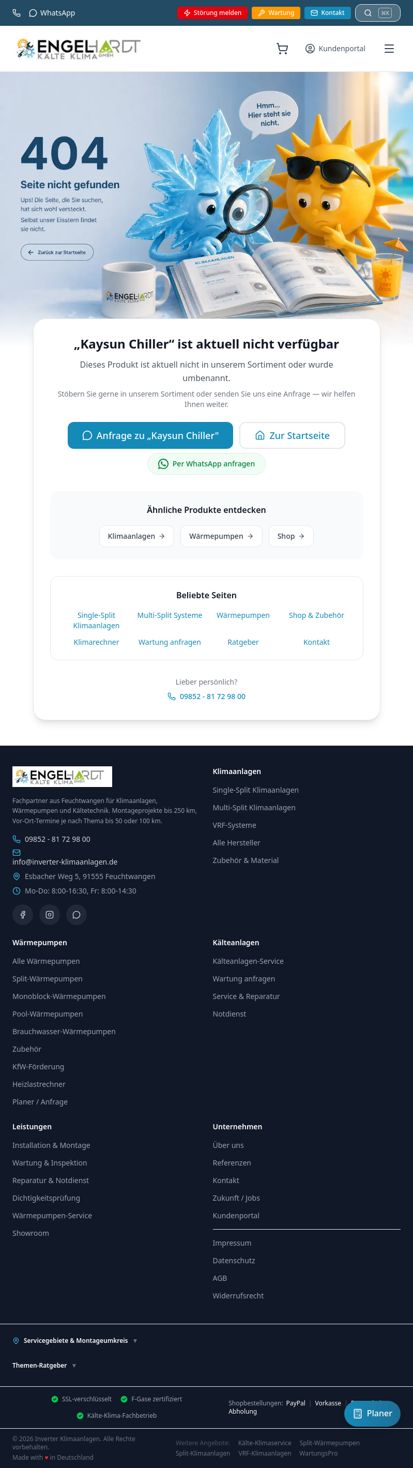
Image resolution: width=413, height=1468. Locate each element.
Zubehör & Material (246, 860)
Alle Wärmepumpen (46, 961)
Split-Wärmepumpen (47, 978)
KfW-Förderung (38, 1066)
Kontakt (316, 642)
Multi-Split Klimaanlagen (254, 807)
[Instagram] (49, 914)
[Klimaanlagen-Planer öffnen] (372, 1414)
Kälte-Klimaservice (265, 1443)
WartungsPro (318, 1453)
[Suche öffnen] (378, 13)
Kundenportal (236, 1215)
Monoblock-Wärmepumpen (59, 996)
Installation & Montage (51, 1145)
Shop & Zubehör (316, 615)
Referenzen (232, 1163)
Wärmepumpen (221, 536)
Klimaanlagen (137, 536)
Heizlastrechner (39, 1084)
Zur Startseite (292, 435)
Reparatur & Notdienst (50, 1180)
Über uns (228, 1145)
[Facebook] (22, 914)
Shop (291, 536)
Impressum (232, 1243)
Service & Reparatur (246, 996)
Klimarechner (96, 642)
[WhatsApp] (76, 914)
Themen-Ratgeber (44, 1365)
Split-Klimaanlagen (203, 1453)
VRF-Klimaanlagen (264, 1453)
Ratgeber (242, 642)
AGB (220, 1278)
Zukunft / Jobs (236, 1198)
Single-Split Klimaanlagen (96, 620)
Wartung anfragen (170, 642)
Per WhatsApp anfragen (206, 464)
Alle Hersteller (237, 842)
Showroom (30, 1233)
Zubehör (26, 1049)
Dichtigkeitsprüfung (46, 1198)
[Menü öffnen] (389, 48)
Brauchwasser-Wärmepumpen (64, 1031)
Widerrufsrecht (238, 1295)
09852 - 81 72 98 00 (206, 696)
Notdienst (230, 1014)
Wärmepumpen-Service (52, 1215)
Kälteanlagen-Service (248, 961)
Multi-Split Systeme (170, 615)
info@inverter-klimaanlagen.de (64, 858)
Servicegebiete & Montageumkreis (75, 1340)
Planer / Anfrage (40, 1102)
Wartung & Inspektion (49, 1163)
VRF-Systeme (234, 825)
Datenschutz (234, 1260)
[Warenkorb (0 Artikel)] (282, 48)
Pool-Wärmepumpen (47, 1014)
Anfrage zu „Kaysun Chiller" (150, 435)
